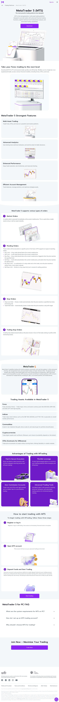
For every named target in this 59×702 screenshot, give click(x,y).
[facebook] (2, 680)
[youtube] (16, 680)
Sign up (52, 2)
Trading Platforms (9, 5)
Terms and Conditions (20, 685)
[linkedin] (9, 680)
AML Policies (44, 685)
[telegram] (6, 680)
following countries (21, 698)
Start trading (29, 596)
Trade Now (29, 647)
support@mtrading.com (26, 688)
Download (29, 26)
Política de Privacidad (6, 685)
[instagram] (13, 680)
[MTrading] (2, 2)
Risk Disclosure (53, 685)
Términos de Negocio (33, 685)
